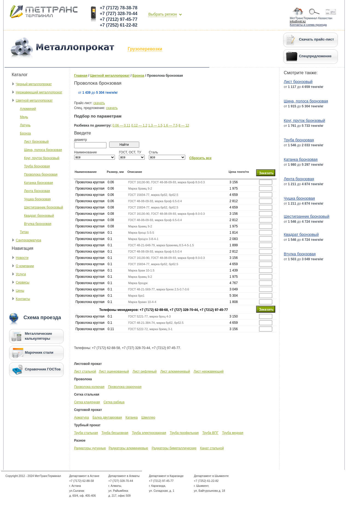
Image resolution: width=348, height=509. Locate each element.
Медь (24, 117)
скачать (99, 103)
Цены (20, 291)
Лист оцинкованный (114, 371)
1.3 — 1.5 (155, 125)
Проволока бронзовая (40, 174)
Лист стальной (85, 371)
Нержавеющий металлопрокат (39, 92)
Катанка (132, 417)
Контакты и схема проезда (308, 24)
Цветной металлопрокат (34, 100)
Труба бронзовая (37, 166)
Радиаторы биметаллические (174, 448)
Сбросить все (200, 158)
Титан (24, 232)
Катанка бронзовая (38, 183)
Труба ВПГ (210, 433)
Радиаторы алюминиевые (128, 448)
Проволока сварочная (124, 387)
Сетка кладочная (87, 402)
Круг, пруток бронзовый (41, 158)
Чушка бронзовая (37, 199)
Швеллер (148, 417)
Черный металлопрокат (34, 84)
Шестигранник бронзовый (43, 207)
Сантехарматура (28, 240)
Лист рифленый (145, 371)
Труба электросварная (149, 433)
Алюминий (28, 109)
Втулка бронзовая (37, 224)
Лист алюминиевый (175, 371)
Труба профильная (184, 433)
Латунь (25, 125)
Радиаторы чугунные (90, 448)
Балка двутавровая (107, 417)
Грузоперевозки (145, 49)
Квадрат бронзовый (39, 216)
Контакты (23, 299)
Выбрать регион (162, 14)
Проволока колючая (89, 387)
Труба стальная (86, 433)
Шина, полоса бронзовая (43, 150)
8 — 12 (184, 125)
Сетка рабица (113, 402)
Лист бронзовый (36, 142)
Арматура (81, 417)
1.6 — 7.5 (170, 125)
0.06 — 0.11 (121, 125)
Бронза (25, 133)
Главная (81, 76)
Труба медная (232, 433)
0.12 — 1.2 (139, 125)
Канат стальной (212, 448)
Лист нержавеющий (209, 371)
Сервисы (23, 282)
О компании (25, 266)
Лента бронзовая (37, 191)
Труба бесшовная (115, 433)
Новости (22, 258)
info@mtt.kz (298, 21)
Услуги (21, 274)
